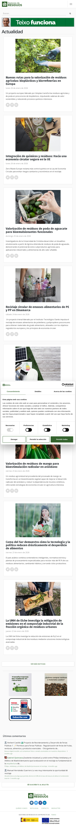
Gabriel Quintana (15, 757)
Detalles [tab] (38, 391)
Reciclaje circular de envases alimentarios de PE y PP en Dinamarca (37, 308)
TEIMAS (53, 815)
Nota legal (34, 808)
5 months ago (15, 778)
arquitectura (11, 763)
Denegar (14, 439)
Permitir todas (62, 439)
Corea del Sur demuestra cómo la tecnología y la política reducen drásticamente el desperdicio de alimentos (38, 545)
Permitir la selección (38, 439)
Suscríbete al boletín (38, 785)
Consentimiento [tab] (13, 391)
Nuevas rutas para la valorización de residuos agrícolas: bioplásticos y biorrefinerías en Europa (36, 81)
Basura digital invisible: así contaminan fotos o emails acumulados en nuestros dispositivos (35, 751)
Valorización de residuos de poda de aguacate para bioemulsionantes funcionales (36, 230)
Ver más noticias (38, 664)
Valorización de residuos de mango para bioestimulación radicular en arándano (32, 465)
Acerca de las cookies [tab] (63, 391)
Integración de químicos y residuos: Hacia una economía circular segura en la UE (36, 157)
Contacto (45, 808)
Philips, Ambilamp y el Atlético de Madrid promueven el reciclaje (26, 766)
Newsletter (55, 808)
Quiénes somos (21, 808)
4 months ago (52, 766)
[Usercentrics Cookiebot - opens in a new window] (63, 385)
